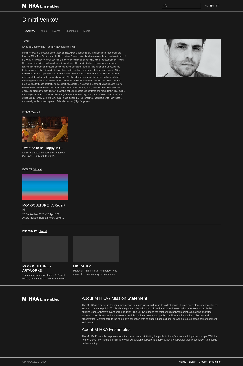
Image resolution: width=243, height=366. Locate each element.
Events (56, 31)
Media (86, 31)
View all (35, 112)
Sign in (192, 361)
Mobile (182, 361)
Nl (206, 5)
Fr (217, 5)
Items (44, 31)
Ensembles (72, 31)
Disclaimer (215, 361)
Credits (203, 361)
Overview (30, 31)
